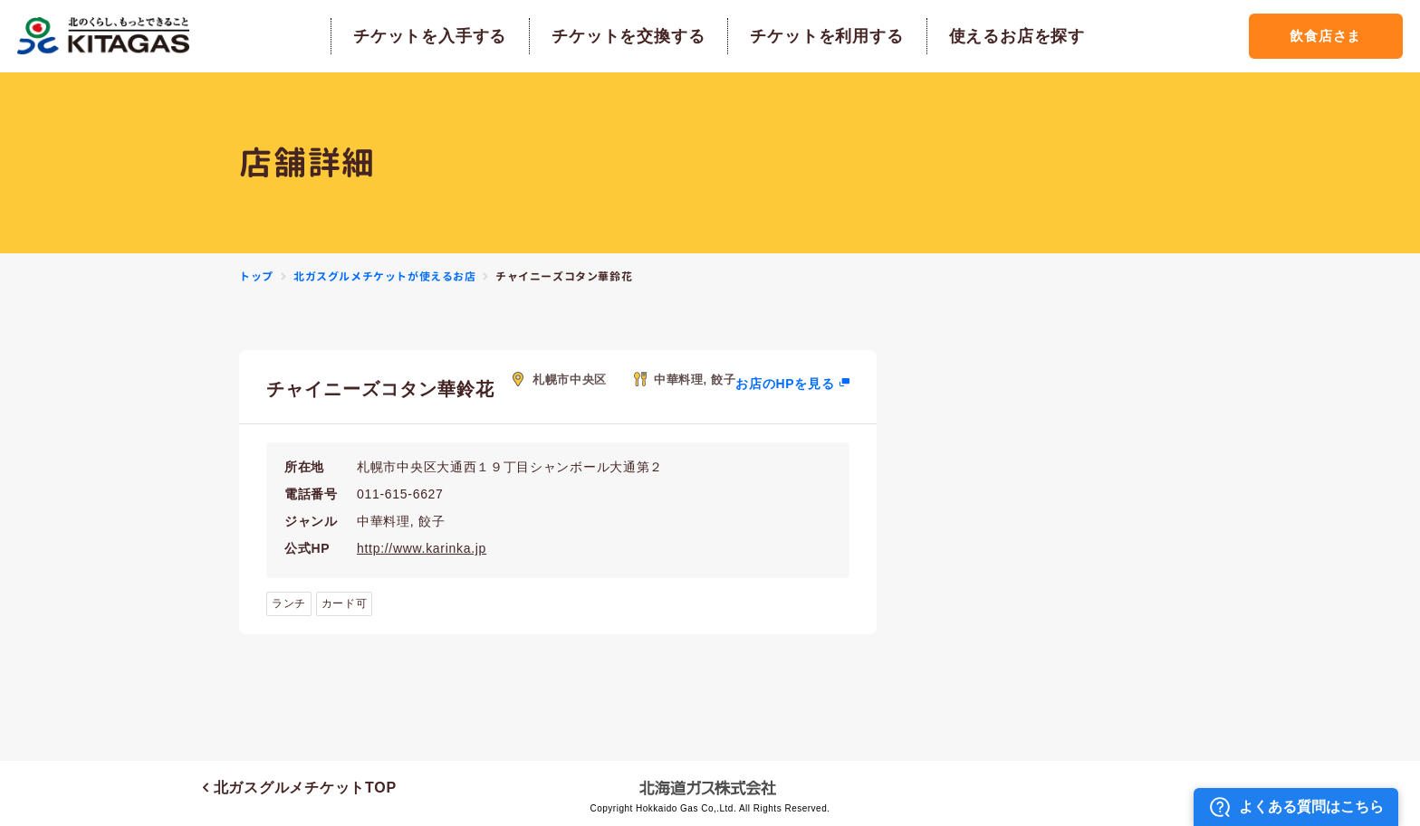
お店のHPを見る (784, 383)
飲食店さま (1325, 35)
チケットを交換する (628, 36)
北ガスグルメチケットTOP (300, 787)
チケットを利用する (826, 36)
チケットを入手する (429, 36)
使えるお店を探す (1017, 36)
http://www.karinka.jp (421, 548)
